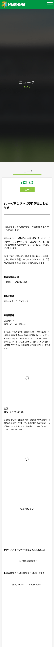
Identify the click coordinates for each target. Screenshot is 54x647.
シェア (27, 622)
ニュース (27, 189)
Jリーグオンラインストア (16, 301)
